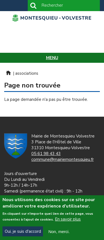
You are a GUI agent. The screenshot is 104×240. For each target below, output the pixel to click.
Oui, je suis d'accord (23, 233)
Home (8, 73)
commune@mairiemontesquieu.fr (62, 159)
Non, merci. (59, 233)
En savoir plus (68, 221)
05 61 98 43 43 (46, 153)
